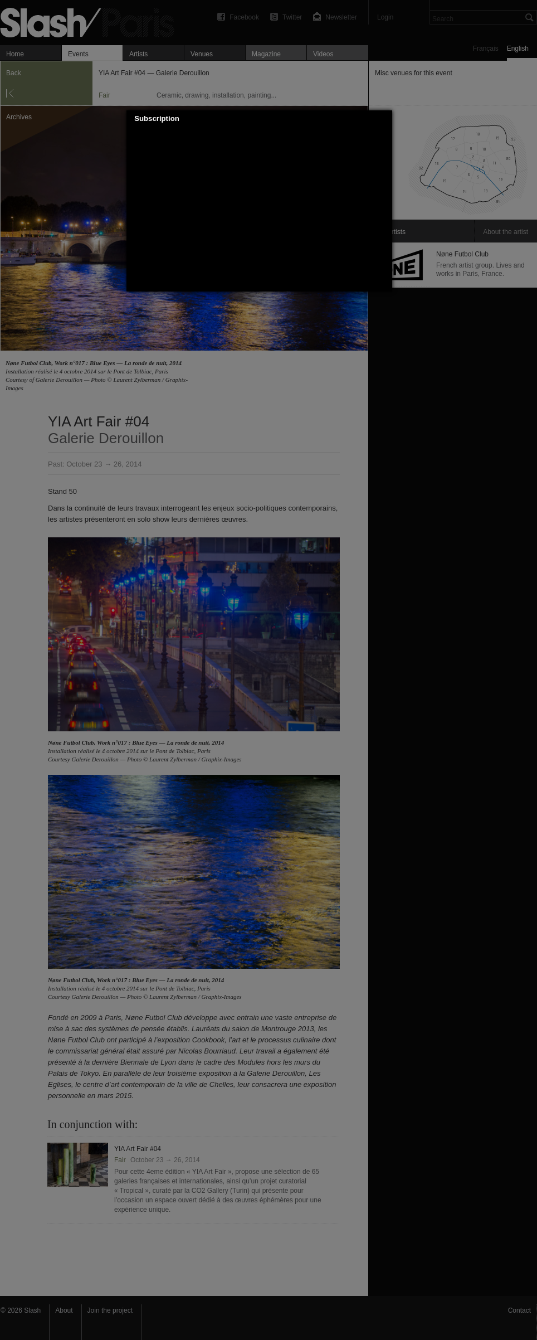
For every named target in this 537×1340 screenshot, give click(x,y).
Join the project (110, 1310)
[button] (384, 118)
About (63, 1310)
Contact (519, 1310)
